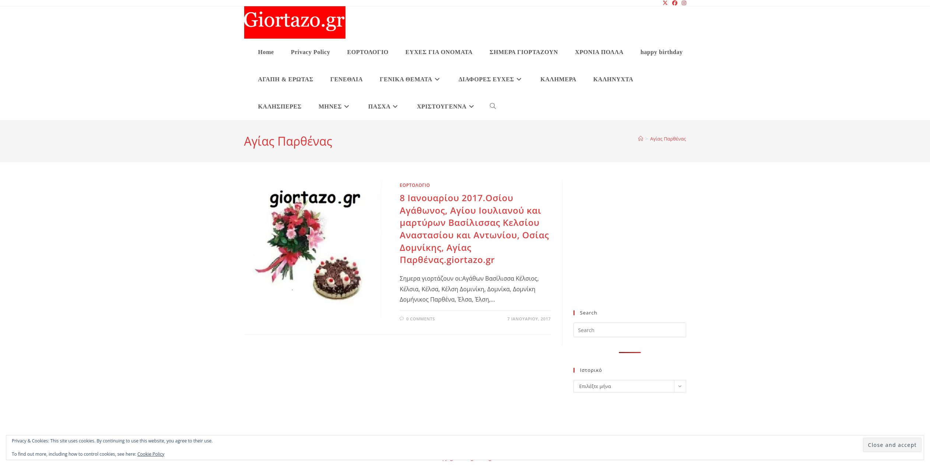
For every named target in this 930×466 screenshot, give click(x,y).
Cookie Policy (150, 454)
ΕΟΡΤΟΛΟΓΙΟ (415, 185)
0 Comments (420, 318)
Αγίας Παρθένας (668, 138)
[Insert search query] (629, 330)
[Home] (640, 138)
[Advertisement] (629, 250)
